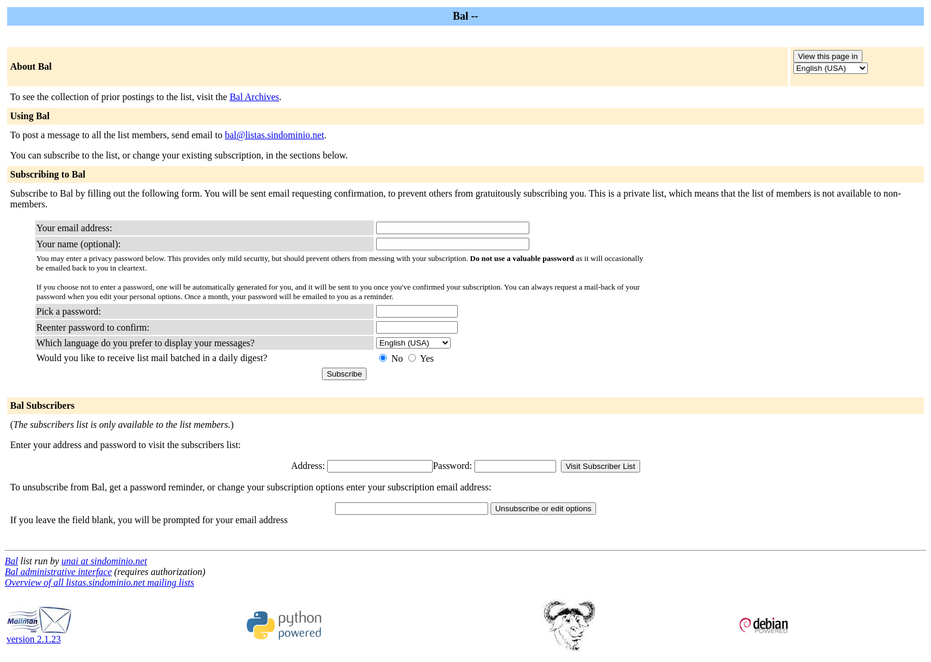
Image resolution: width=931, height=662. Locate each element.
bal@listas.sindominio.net (274, 135)
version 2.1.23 (39, 635)
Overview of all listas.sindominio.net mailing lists (99, 582)
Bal (11, 561)
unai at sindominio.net (104, 561)
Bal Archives (254, 97)
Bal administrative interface (58, 572)
